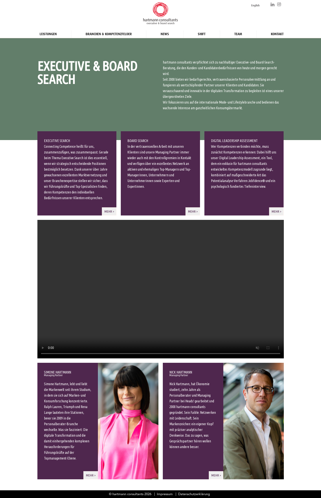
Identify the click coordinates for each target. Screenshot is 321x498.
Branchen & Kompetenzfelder (109, 32)
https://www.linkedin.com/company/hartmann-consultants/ (273, 4)
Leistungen (48, 32)
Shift (201, 32)
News (165, 32)
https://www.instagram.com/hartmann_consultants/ (279, 4)
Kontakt (277, 32)
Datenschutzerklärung (194, 494)
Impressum (165, 494)
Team (238, 32)
